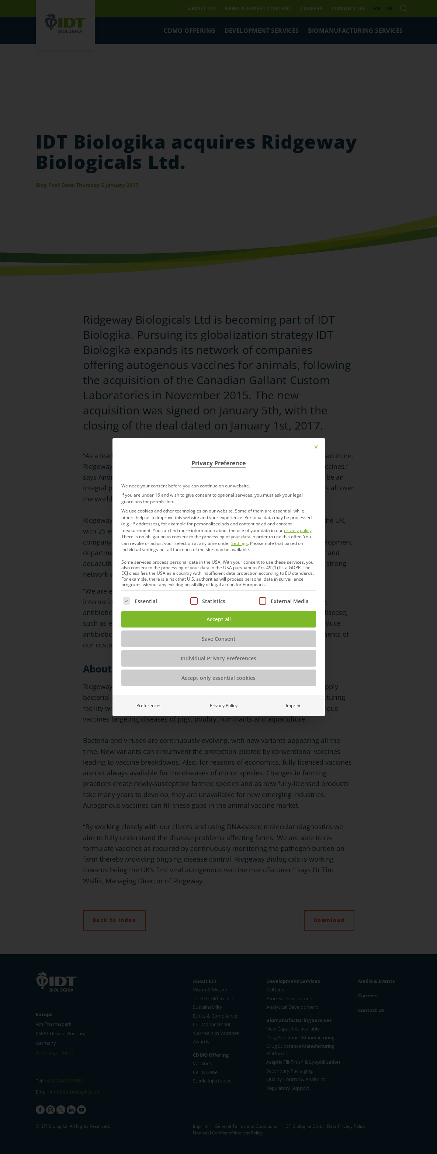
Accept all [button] (219, 619)
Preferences (149, 705)
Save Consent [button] (219, 638)
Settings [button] (239, 543)
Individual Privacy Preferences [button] (218, 658)
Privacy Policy (223, 705)
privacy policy (298, 530)
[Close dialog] (316, 447)
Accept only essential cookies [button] (218, 677)
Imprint (293, 705)
